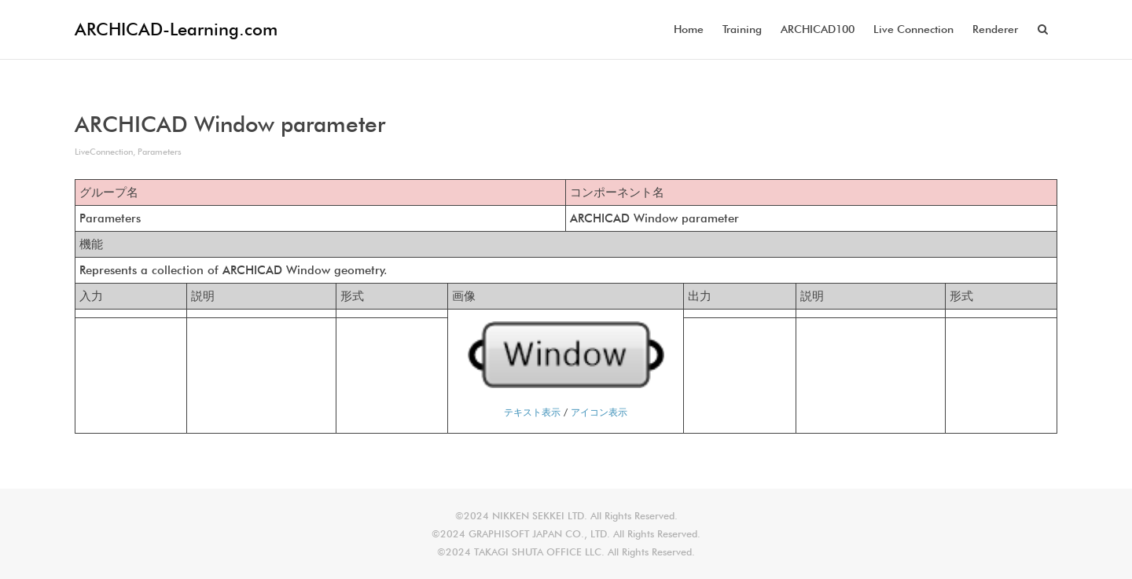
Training (742, 29)
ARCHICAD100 (818, 29)
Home (689, 29)
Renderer (995, 29)
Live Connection (913, 29)
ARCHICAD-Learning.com (176, 29)
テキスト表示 (532, 412)
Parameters (160, 151)
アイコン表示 (599, 412)
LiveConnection (104, 151)
